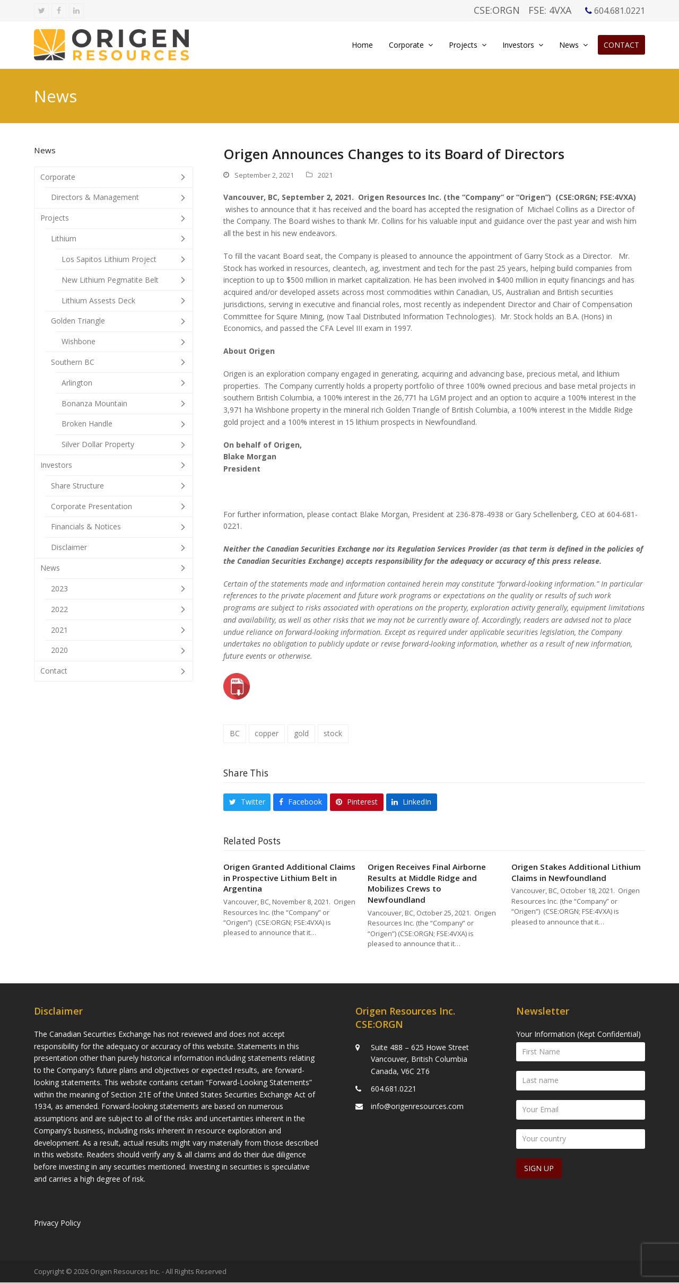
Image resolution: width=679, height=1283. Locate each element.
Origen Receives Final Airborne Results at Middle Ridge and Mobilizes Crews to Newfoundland (427, 886)
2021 (325, 177)
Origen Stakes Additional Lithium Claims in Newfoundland (576, 875)
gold (301, 736)
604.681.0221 (393, 1089)
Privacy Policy (57, 1223)
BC (235, 736)
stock (333, 736)
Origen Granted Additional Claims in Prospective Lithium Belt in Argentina (289, 881)
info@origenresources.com (417, 1106)
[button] (247, 805)
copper (266, 736)
